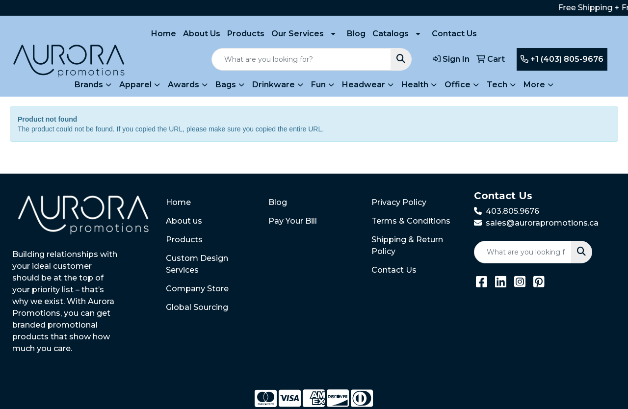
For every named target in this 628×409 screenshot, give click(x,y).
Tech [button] (497, 84)
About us (184, 221)
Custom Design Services (197, 264)
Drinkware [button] (273, 84)
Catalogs (390, 33)
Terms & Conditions (410, 221)
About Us (201, 33)
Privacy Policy (398, 202)
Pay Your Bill (292, 221)
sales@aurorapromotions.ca (542, 223)
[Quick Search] (301, 59)
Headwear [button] (363, 84)
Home (163, 33)
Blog (356, 33)
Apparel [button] (135, 84)
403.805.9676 (512, 211)
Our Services (297, 33)
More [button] (534, 84)
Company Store (197, 288)
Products (245, 33)
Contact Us (454, 33)
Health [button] (414, 84)
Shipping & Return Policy (407, 245)
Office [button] (458, 84)
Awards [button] (183, 84)
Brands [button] (89, 84)
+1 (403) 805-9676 (562, 59)
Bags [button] (225, 84)
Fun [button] (318, 84)
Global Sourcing (197, 307)
